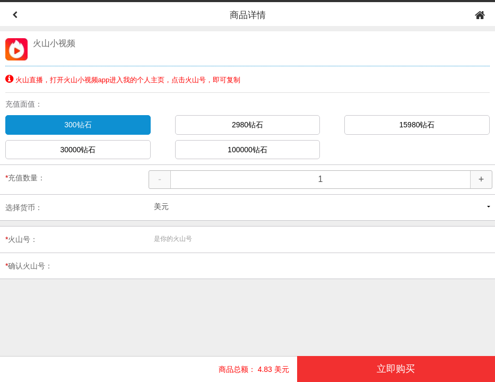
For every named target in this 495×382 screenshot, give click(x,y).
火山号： (21, 239)
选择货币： (23, 207)
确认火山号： (29, 266)
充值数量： (25, 177)
